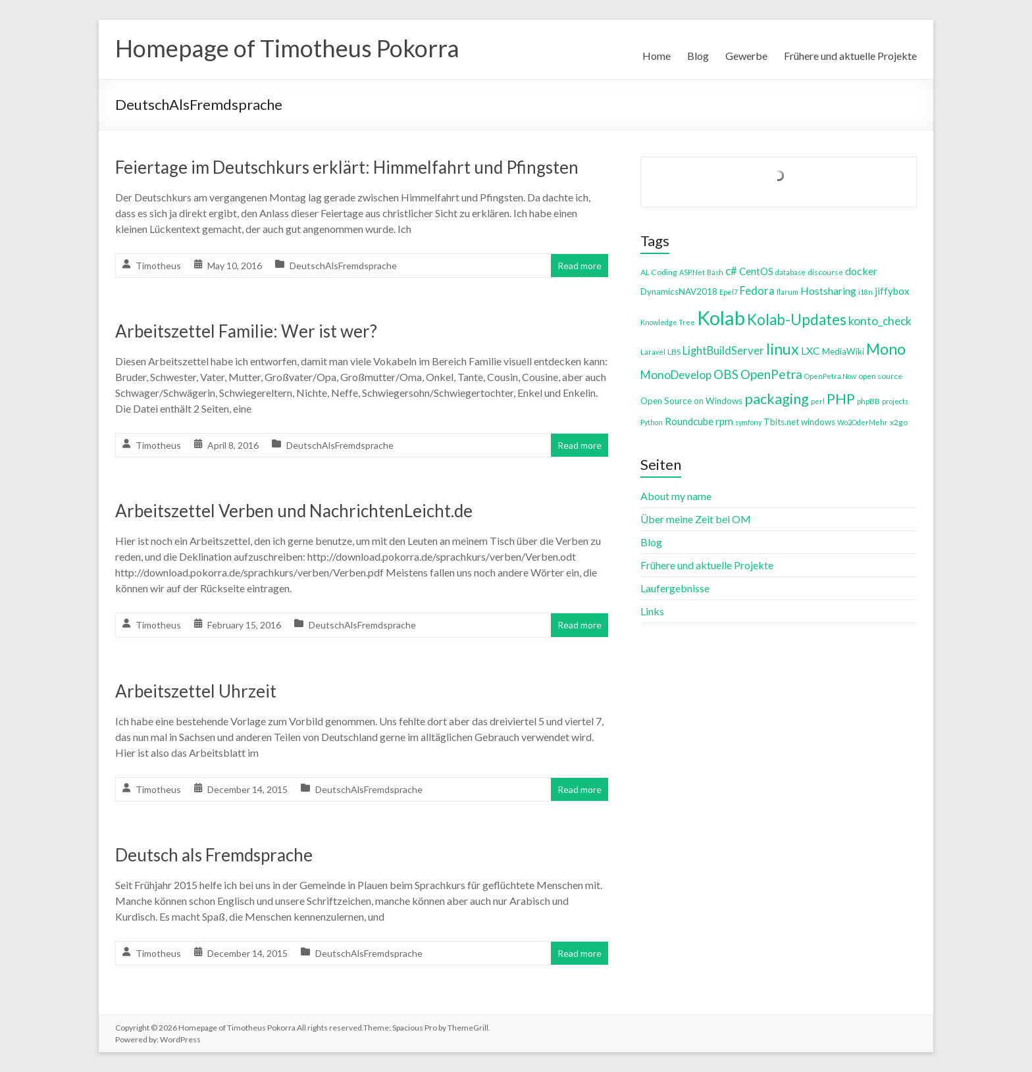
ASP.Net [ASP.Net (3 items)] (692, 272)
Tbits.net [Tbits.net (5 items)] (781, 422)
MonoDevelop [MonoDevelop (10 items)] (675, 375)
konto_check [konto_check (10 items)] (880, 321)
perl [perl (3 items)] (818, 401)
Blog (698, 55)
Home (656, 55)
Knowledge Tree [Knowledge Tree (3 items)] (667, 322)
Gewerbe (746, 55)
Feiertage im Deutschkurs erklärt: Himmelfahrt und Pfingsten (347, 167)
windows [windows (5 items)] (818, 422)
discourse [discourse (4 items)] (825, 272)
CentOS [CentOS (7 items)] (756, 271)
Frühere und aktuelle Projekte (850, 55)
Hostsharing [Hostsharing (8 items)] (828, 290)
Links (652, 611)
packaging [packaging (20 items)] (776, 398)
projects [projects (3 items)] (895, 401)
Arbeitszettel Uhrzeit (195, 691)
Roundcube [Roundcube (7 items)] (689, 421)
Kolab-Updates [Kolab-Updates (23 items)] (796, 319)
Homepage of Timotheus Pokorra (287, 48)
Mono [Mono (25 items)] (886, 349)
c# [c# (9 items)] (731, 271)
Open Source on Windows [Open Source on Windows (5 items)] (691, 401)
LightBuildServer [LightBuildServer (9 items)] (723, 350)
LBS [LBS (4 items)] (674, 352)
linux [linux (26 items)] (782, 349)
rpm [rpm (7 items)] (724, 421)
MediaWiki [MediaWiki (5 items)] (843, 351)
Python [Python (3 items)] (651, 422)
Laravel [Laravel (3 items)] (652, 351)
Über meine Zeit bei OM (695, 519)
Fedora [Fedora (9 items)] (757, 290)
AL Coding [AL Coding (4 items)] (658, 272)
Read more (579, 265)
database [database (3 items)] (790, 272)
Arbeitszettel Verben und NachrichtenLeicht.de (294, 510)
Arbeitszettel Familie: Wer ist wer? (246, 331)
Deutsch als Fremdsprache (214, 854)
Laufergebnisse (675, 588)
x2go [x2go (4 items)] (899, 422)
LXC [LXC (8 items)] (810, 350)
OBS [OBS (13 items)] (725, 374)
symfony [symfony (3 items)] (748, 422)
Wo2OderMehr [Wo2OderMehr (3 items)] (862, 422)
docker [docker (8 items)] (861, 271)
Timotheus (158, 265)
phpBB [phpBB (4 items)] (868, 401)
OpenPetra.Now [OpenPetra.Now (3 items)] (830, 376)
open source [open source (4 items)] (880, 376)
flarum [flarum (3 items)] (787, 292)
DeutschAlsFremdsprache (343, 265)
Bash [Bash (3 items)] (715, 272)
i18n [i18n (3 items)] (865, 292)
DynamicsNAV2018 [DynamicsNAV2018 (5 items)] (678, 291)
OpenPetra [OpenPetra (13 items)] (771, 374)
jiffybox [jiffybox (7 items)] (892, 291)
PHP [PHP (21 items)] (841, 398)
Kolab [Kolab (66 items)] (721, 317)
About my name (675, 496)
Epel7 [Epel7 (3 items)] (728, 292)
